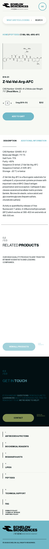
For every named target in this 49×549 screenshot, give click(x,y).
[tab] (9, 141)
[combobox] (19, 19)
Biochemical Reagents (17, 447)
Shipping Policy (11, 514)
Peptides (14, 35)
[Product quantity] (7, 103)
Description (9, 141)
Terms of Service (12, 512)
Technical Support (15, 493)
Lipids (8, 467)
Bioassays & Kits (13, 457)
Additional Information (33, 141)
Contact (18, 421)
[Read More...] (13, 91)
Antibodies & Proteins (17, 436)
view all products (19, 351)
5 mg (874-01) (22, 103)
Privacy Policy (11, 510)
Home (5, 35)
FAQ (7, 504)
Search (38, 19)
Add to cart (18, 116)
